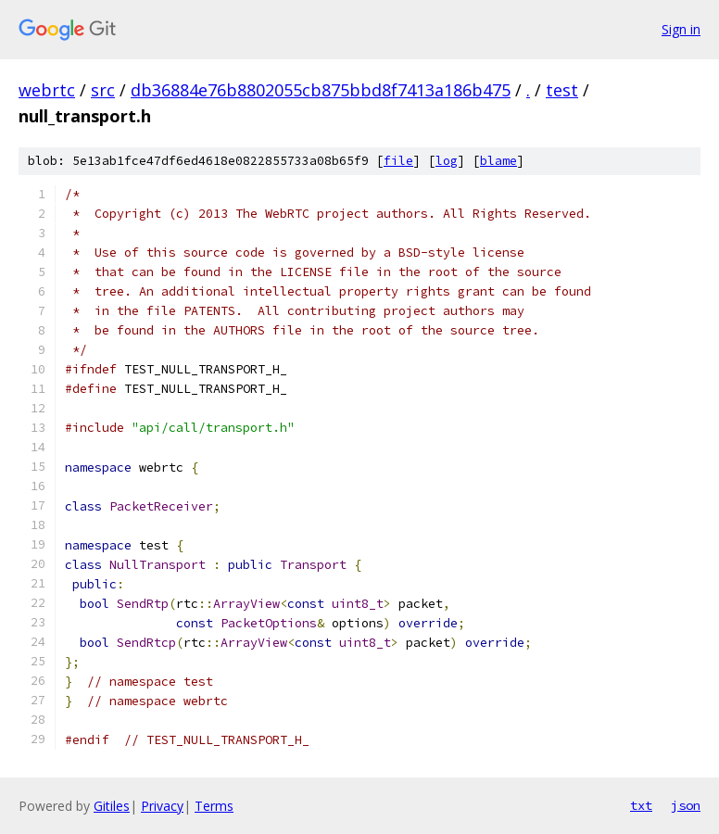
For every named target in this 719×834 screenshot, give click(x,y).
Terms (214, 806)
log (446, 161)
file (398, 161)
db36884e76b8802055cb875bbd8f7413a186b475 (321, 90)
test (562, 90)
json (685, 805)
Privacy (162, 806)
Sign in (681, 29)
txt (641, 805)
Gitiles (112, 806)
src (103, 90)
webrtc (47, 90)
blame (498, 161)
